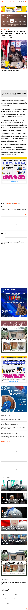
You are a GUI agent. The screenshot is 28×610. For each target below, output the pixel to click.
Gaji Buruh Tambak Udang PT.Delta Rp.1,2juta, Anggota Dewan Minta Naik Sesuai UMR (12, 514)
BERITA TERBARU (5, 441)
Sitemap (15, 598)
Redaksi (15, 594)
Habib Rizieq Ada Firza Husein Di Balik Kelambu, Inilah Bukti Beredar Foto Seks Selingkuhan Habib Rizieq (13, 501)
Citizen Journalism (5, 596)
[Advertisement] (10, 81)
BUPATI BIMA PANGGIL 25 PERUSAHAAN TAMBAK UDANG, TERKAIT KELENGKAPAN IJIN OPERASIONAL (14, 528)
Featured (5, 29)
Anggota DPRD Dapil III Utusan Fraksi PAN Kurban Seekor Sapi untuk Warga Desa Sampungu (13, 541)
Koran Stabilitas (11, 2)
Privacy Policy (16, 596)
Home (2, 29)
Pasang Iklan (4, 598)
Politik (9, 29)
